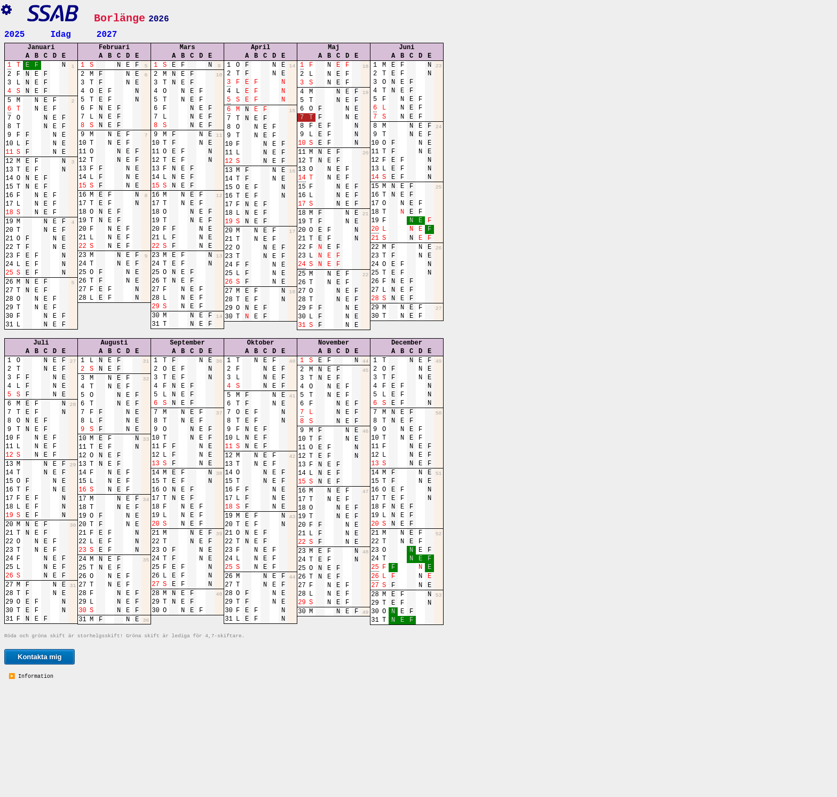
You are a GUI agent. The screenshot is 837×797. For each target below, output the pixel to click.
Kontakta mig (39, 765)
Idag (60, 34)
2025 (14, 34)
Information (34, 784)
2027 (107, 34)
